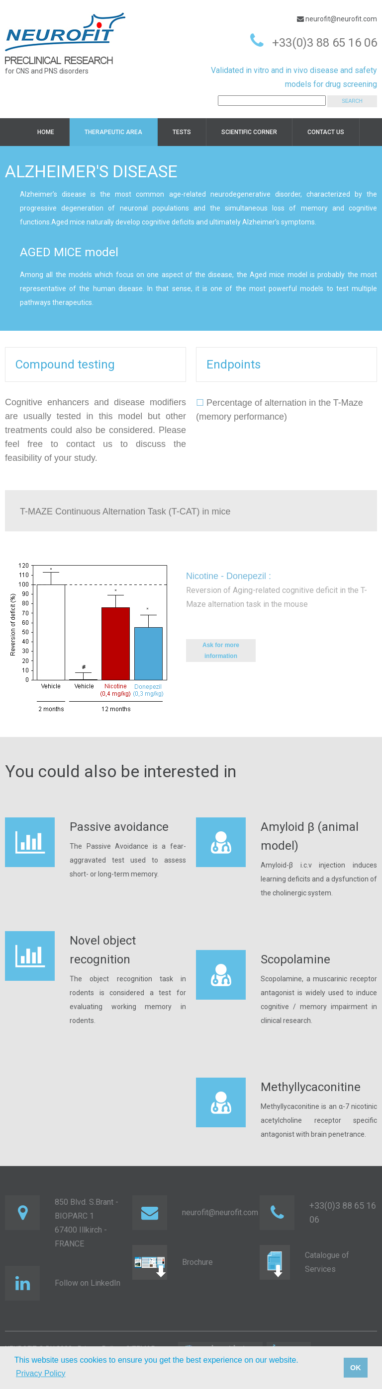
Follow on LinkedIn (87, 1283)
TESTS (182, 132)
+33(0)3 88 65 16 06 (324, 43)
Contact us (325, 132)
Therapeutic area (113, 132)
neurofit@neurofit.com (340, 19)
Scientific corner (249, 132)
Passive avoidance (119, 827)
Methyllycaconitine (311, 1087)
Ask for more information (220, 650)
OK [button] (355, 1368)
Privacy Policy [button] (41, 1373)
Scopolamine (295, 959)
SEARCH (352, 101)
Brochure (197, 1262)
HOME (45, 132)
